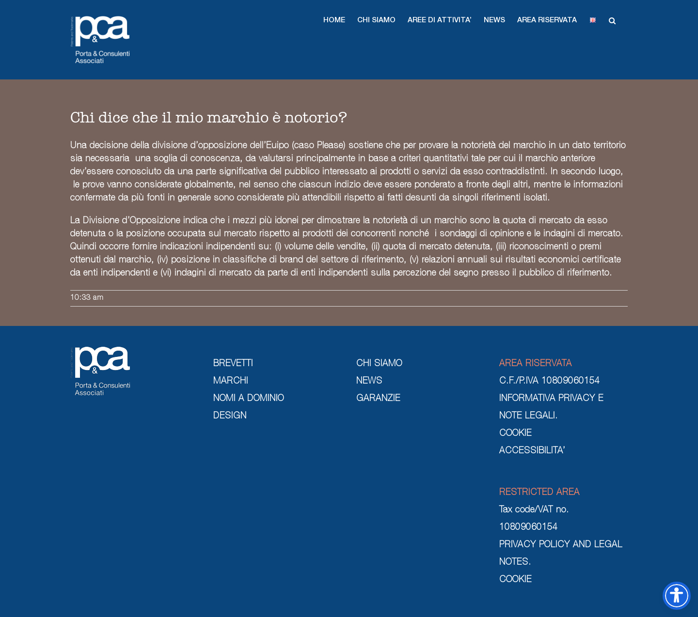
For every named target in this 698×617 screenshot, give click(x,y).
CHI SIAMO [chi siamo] (379, 364)
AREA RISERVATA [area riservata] (535, 364)
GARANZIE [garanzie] (378, 399)
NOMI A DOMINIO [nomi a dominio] (248, 399)
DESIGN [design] (230, 416)
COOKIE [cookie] (515, 434)
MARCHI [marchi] (230, 381)
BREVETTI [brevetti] (233, 364)
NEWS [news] (369, 381)
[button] (334, 20)
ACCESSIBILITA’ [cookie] (532, 451)
